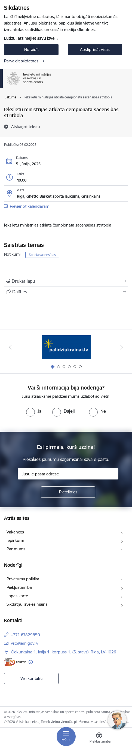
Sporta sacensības (42, 255)
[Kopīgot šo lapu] (66, 291)
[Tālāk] (121, 347)
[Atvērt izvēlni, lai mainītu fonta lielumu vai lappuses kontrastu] (99, 738)
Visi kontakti (31, 678)
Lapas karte (17, 595)
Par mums (16, 548)
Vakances (15, 532)
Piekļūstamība (19, 587)
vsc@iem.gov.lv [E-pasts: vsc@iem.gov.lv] (24, 643)
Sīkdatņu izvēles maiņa (27, 604)
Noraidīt (31, 49)
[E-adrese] (15, 661)
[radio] (33, 411)
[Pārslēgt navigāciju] (66, 736)
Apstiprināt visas (95, 49)
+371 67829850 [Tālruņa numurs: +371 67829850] (25, 634)
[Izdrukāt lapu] (66, 281)
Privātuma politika (23, 578)
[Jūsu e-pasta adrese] (68, 473)
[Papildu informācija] (31, 662)
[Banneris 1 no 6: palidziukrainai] (66, 347)
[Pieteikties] (68, 492)
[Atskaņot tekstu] (25, 126)
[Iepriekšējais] (10, 347)
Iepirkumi (15, 540)
